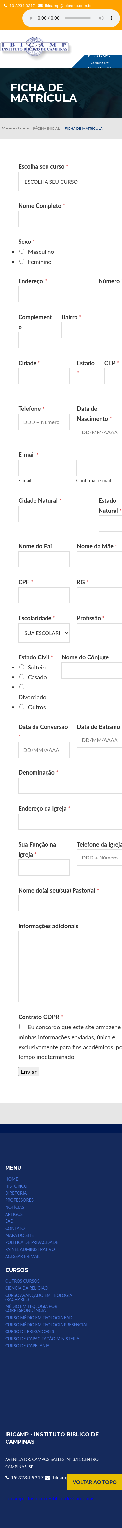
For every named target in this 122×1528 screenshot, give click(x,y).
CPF (25, 582)
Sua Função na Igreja (37, 849)
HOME (11, 1179)
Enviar (28, 1071)
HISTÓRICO (16, 1186)
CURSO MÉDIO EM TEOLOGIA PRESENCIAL (46, 1325)
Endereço (32, 281)
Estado (86, 367)
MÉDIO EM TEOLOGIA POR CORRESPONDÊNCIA (31, 1308)
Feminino (39, 261)
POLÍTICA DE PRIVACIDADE (31, 1243)
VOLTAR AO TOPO (95, 1482)
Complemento (35, 322)
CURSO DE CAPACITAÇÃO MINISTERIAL (43, 1339)
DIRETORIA (16, 1193)
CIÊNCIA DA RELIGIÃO (26, 1288)
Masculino (41, 251)
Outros (37, 707)
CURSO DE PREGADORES (100, 65)
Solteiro (37, 667)
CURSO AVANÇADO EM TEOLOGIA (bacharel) (38, 1297)
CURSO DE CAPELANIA (27, 1346)
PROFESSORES (19, 1200)
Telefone (31, 408)
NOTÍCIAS (14, 1207)
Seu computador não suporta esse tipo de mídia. (71, 18)
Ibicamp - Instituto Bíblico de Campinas (49, 1498)
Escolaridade (36, 618)
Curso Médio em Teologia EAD (38, 1318)
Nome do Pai (35, 546)
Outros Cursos (22, 1281)
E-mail (24, 480)
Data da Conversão (43, 731)
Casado (37, 676)
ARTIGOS (14, 1214)
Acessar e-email (22, 1256)
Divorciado (32, 697)
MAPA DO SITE (19, 1235)
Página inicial (46, 128)
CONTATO (15, 1228)
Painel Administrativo (30, 1249)
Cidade (29, 362)
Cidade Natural (39, 500)
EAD (9, 1221)
